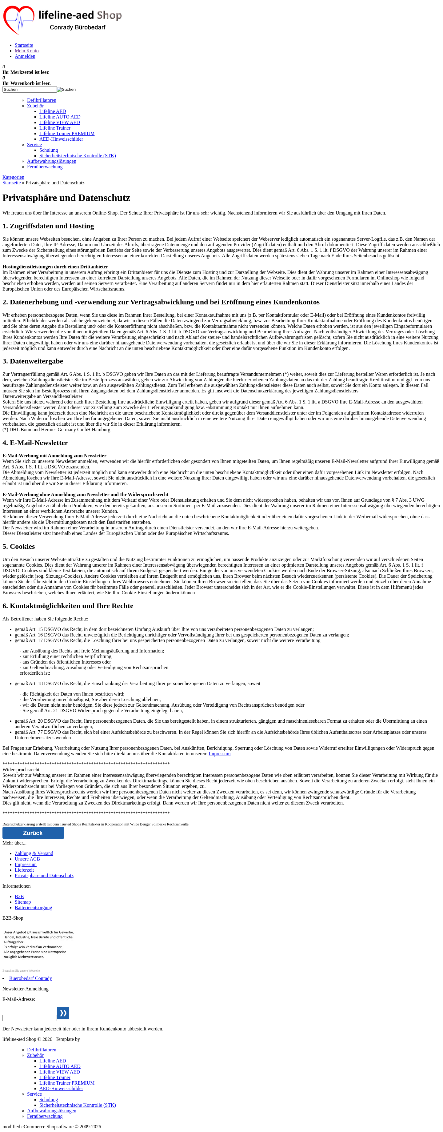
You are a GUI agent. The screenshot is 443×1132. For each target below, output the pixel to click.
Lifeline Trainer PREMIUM (67, 133)
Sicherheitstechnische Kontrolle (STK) (77, 155)
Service (34, 144)
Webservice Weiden (100, 1039)
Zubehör (35, 105)
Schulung (48, 150)
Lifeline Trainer (54, 127)
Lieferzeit (24, 870)
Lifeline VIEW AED (59, 122)
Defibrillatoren (41, 100)
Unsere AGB (27, 858)
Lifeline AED (52, 111)
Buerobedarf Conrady (30, 978)
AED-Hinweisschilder (61, 139)
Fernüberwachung (45, 166)
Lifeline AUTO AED (60, 116)
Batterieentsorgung (33, 907)
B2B (19, 896)
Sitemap (23, 902)
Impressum (219, 753)
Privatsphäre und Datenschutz (44, 875)
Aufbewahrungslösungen (51, 161)
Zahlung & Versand (34, 853)
